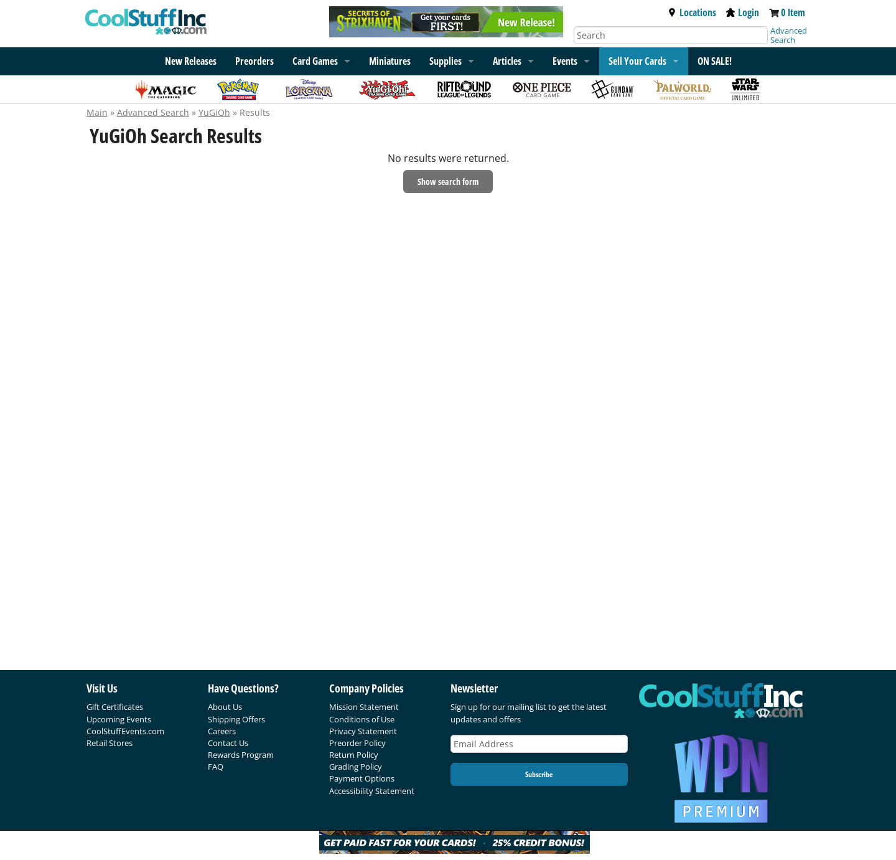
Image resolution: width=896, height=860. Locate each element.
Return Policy (353, 754)
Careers (222, 731)
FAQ (215, 766)
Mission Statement (364, 706)
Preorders (254, 61)
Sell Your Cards (637, 61)
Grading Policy (355, 766)
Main (97, 112)
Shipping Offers (236, 719)
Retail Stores (109, 743)
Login (742, 12)
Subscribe (539, 774)
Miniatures (390, 61)
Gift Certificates (114, 706)
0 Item (793, 12)
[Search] (671, 35)
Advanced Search (788, 35)
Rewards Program (241, 754)
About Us (225, 706)
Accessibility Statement (371, 790)
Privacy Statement (363, 731)
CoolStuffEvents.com (125, 731)
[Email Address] (539, 744)
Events (565, 61)
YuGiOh (214, 112)
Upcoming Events (118, 719)
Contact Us (228, 743)
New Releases (191, 61)
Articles (507, 61)
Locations (692, 12)
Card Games (315, 61)
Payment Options (361, 778)
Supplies (445, 61)
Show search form (448, 181)
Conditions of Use (361, 719)
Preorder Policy (357, 743)
